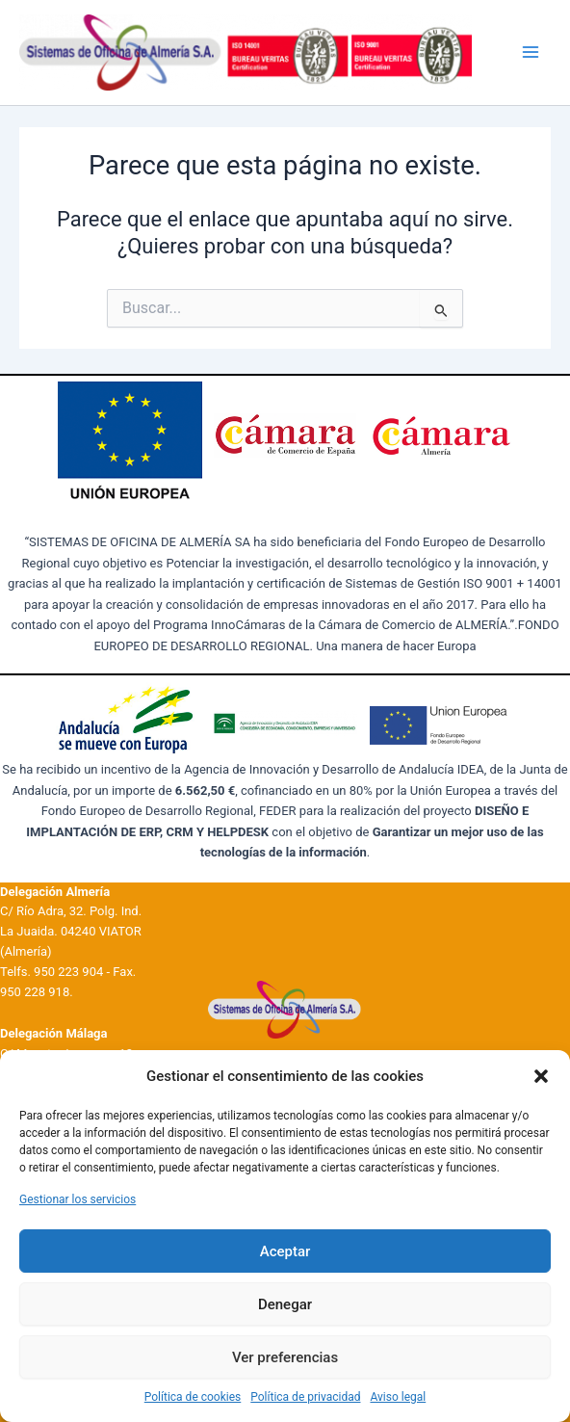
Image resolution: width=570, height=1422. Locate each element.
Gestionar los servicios (77, 1199)
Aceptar (285, 1251)
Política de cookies (193, 1397)
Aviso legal (398, 1397)
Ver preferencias (285, 1357)
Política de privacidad (305, 1397)
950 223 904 (68, 971)
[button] (541, 1076)
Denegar (285, 1304)
